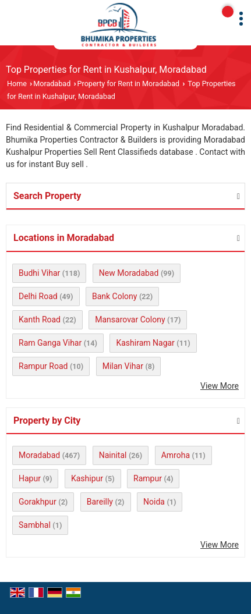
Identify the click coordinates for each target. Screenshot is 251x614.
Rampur (147, 478)
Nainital (113, 455)
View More (219, 386)
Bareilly (100, 501)
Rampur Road (43, 366)
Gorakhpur (37, 501)
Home (17, 83)
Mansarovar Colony (130, 319)
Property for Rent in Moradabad (128, 83)
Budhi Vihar (39, 273)
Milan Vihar (122, 366)
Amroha (175, 455)
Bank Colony (114, 296)
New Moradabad (129, 273)
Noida (154, 501)
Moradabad (51, 83)
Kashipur (87, 478)
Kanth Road (40, 319)
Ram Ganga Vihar (50, 342)
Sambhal (35, 525)
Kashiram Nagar (145, 342)
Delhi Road (38, 296)
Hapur (30, 478)
